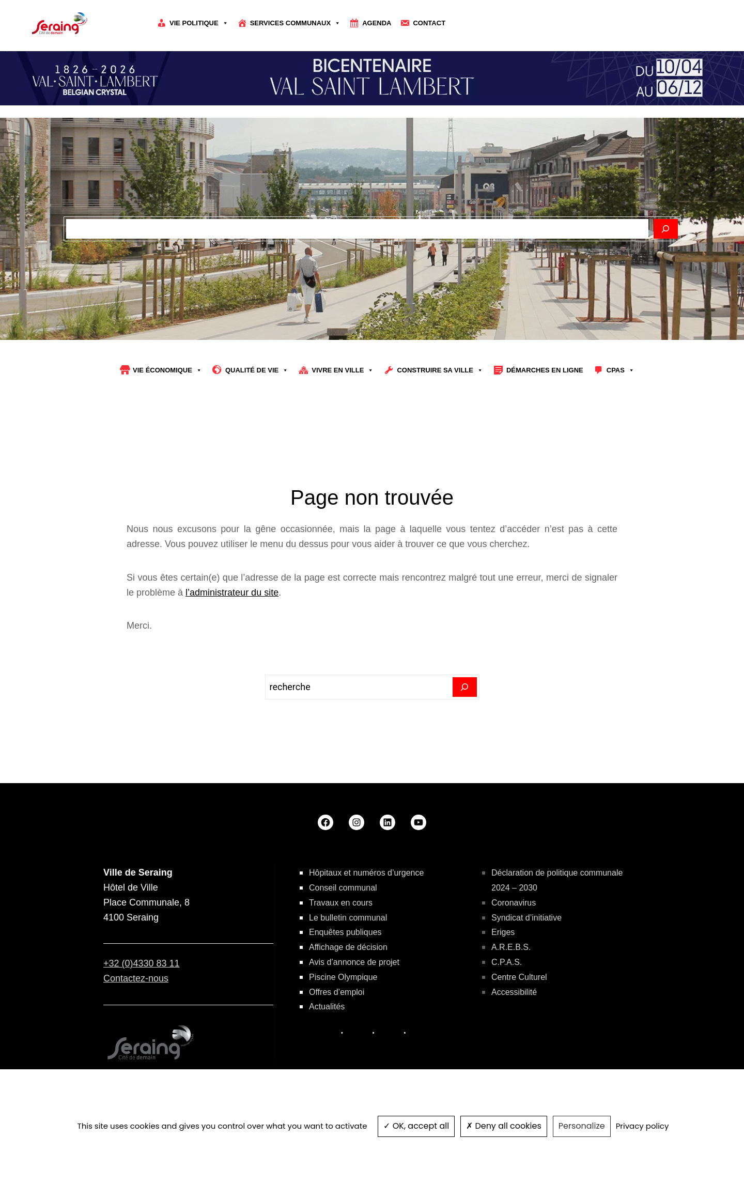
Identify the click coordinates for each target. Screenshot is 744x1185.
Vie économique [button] (167, 370)
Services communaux (295, 23)
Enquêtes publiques (345, 932)
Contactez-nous (135, 978)
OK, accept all (416, 1126)
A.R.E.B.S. (511, 947)
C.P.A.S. (506, 962)
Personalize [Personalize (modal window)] (582, 1126)
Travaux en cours (341, 902)
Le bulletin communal (348, 917)
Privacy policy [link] (642, 1125)
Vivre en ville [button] (343, 370)
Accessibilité (514, 992)
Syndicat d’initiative (526, 917)
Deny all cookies (503, 1126)
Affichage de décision (348, 947)
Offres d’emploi (336, 992)
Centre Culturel (519, 977)
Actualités (327, 1006)
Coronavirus (513, 902)
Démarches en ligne (544, 370)
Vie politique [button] (198, 23)
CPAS (620, 370)
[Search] (465, 687)
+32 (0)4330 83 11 (141, 963)
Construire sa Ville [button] (440, 370)
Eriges (503, 932)
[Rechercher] (666, 229)
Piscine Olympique (343, 977)
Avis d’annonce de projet (354, 962)
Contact (429, 23)
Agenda (376, 23)
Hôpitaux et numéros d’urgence (366, 872)
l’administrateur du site (231, 592)
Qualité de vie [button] (256, 370)
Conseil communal (343, 887)
